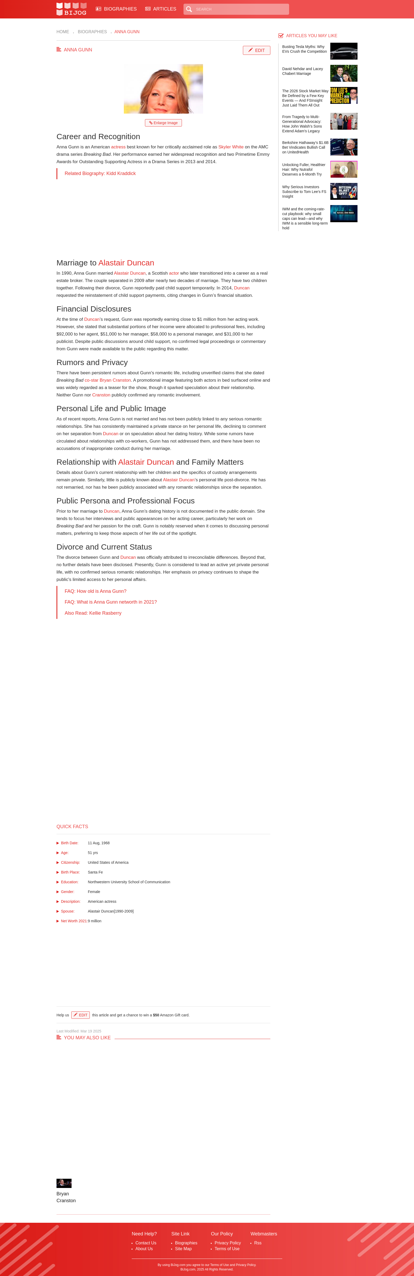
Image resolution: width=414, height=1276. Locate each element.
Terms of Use (227, 1248)
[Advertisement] (163, 216)
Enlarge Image (163, 123)
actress (118, 146)
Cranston (101, 394)
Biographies (92, 32)
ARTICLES (160, 9)
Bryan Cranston (115, 380)
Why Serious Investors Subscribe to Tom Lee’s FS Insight (304, 191)
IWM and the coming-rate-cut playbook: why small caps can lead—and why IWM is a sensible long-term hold (305, 218)
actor (174, 273)
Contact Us (145, 1243)
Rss (258, 1243)
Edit (260, 50)
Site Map (183, 1248)
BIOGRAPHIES (116, 9)
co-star (91, 380)
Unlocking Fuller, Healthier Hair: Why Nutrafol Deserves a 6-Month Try (303, 169)
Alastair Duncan (126, 262)
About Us (144, 1248)
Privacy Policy (228, 1243)
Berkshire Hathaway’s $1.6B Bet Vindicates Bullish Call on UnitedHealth (305, 147)
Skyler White (230, 146)
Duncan (242, 287)
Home (63, 32)
